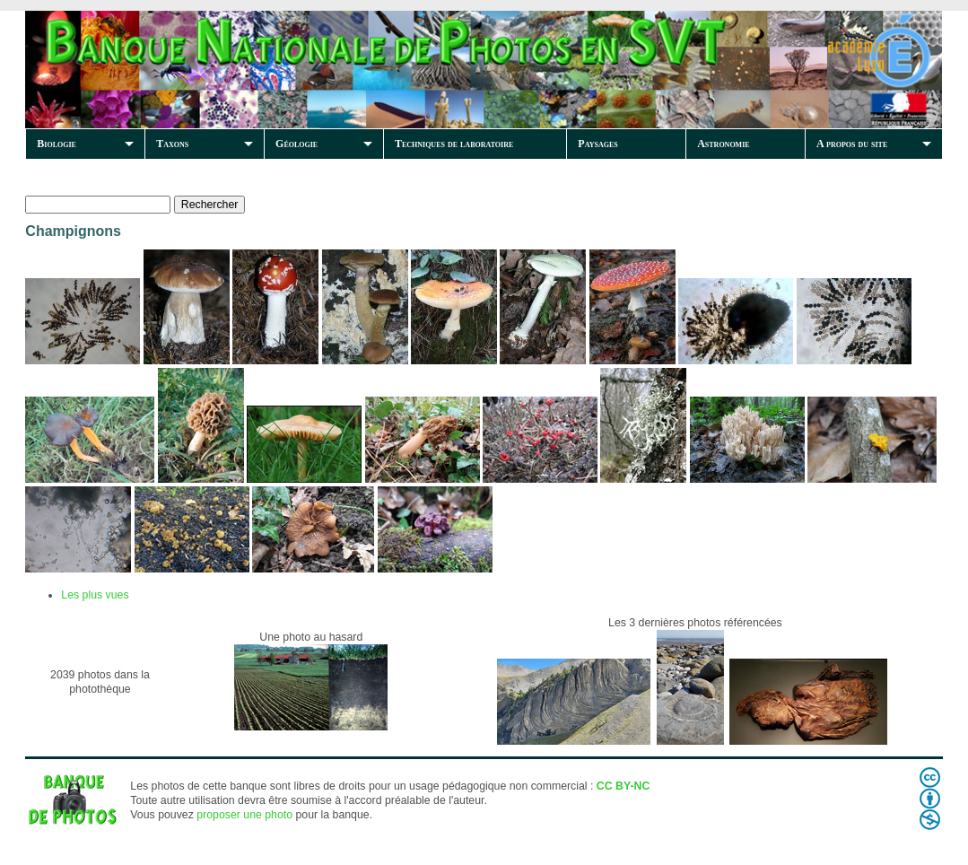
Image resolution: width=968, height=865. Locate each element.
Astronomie (723, 143)
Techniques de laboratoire (454, 143)
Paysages (597, 143)
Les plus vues (94, 595)
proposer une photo (244, 814)
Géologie (296, 143)
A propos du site (851, 143)
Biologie (56, 143)
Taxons (172, 143)
